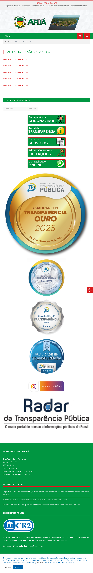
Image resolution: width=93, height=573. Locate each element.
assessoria (61, 541)
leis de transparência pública (43, 544)
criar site (18, 541)
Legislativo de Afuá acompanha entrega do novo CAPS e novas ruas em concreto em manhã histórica (46, 6)
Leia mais (40, 562)
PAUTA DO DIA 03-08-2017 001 (16, 89)
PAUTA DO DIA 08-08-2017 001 (16, 70)
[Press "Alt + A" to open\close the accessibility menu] (90, 290)
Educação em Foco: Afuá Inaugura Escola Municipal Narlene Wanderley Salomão (33, 509)
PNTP (14, 550)
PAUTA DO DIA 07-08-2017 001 (16, 76)
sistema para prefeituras (33, 541)
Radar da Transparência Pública (31, 550)
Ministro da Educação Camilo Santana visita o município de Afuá (27, 504)
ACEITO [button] (18, 567)
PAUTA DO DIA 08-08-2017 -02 (15, 63)
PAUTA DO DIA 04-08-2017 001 (16, 83)
